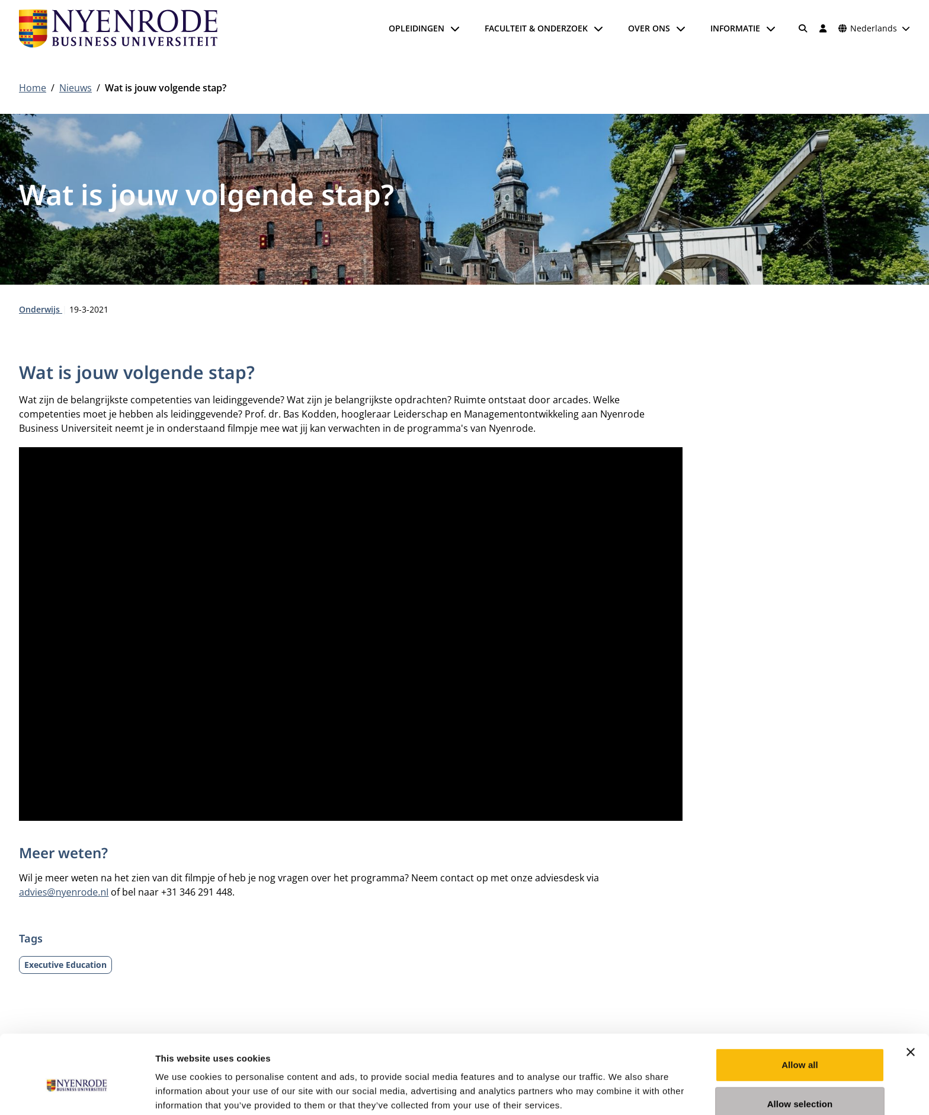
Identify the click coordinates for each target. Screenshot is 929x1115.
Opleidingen (416, 28)
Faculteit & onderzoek (536, 28)
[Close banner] (910, 994)
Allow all (799, 1007)
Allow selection (800, 1046)
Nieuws (75, 87)
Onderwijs (40, 309)
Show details (621, 1092)
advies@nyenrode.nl (63, 892)
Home (32, 87)
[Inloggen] (823, 28)
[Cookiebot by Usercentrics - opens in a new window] (77, 1092)
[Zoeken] (803, 28)
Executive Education (65, 964)
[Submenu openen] (455, 28)
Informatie (735, 28)
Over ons (649, 28)
